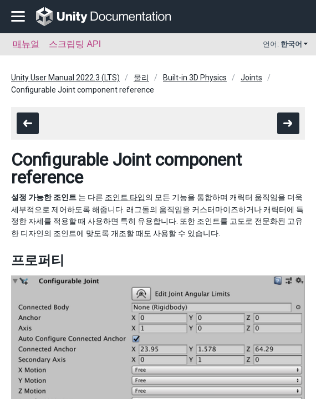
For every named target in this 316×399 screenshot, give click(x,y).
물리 (141, 77)
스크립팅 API (75, 44)
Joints (251, 77)
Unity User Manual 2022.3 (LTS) (65, 77)
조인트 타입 (125, 197)
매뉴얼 (26, 44)
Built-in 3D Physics (195, 77)
